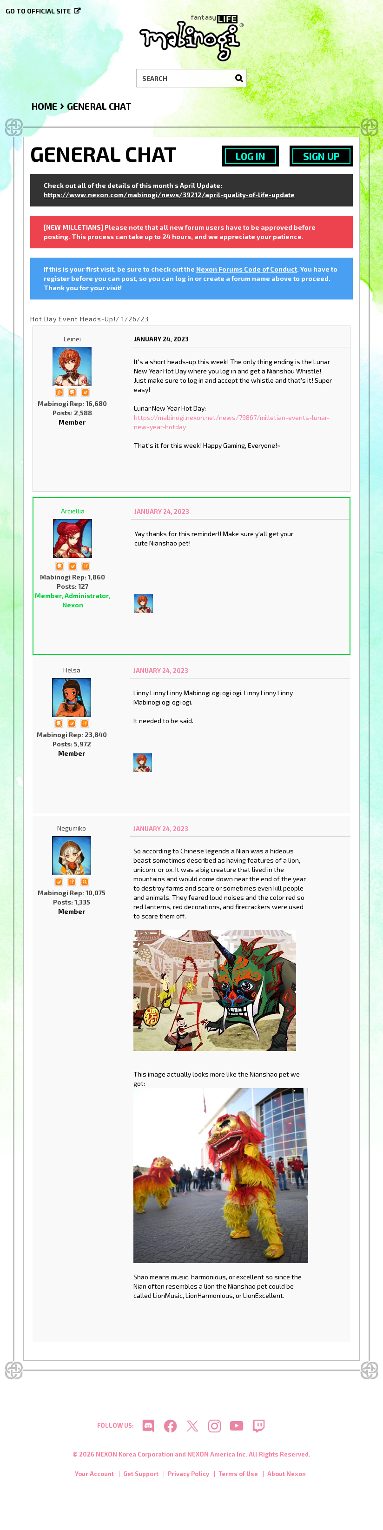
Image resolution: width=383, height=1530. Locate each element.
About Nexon (286, 1474)
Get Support (140, 1474)
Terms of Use (238, 1474)
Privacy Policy (188, 1474)
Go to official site (38, 11)
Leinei (72, 339)
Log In (250, 156)
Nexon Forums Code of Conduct (246, 269)
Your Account (94, 1474)
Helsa (71, 670)
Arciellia (73, 511)
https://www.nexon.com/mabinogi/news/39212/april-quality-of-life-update (169, 195)
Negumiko (71, 828)
